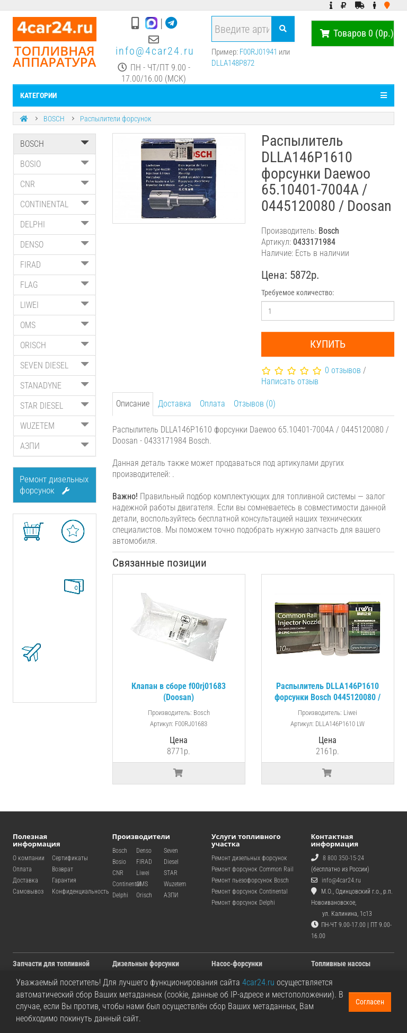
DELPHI (54, 224)
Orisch (144, 895)
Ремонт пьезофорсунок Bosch (250, 880)
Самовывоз (28, 891)
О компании (29, 858)
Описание (132, 404)
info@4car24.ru (155, 51)
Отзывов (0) (255, 404)
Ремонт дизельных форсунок (54, 485)
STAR (171, 873)
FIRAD (54, 265)
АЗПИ (54, 446)
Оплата (212, 404)
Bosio (119, 862)
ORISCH (54, 345)
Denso (144, 850)
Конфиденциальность (80, 891)
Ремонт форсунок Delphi (243, 902)
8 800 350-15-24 (343, 858)
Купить (328, 344)
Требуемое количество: (297, 292)
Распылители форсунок (115, 118)
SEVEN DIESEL (54, 365)
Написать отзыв (289, 381)
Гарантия (64, 880)
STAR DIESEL (54, 406)
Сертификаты (70, 858)
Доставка (174, 404)
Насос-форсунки (236, 963)
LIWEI (54, 305)
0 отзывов (343, 370)
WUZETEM (54, 426)
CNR (54, 184)
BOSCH (54, 118)
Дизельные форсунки (145, 963)
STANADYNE (54, 386)
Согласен (370, 1001)
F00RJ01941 (258, 52)
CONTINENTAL (54, 204)
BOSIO (54, 164)
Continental (126, 884)
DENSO (54, 245)
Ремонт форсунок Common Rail (252, 869)
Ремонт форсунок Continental (249, 891)
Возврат (62, 869)
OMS (54, 325)
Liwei (142, 873)
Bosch (119, 850)
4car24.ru (258, 982)
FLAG (54, 285)
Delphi (120, 895)
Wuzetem (175, 884)
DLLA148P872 (232, 63)
